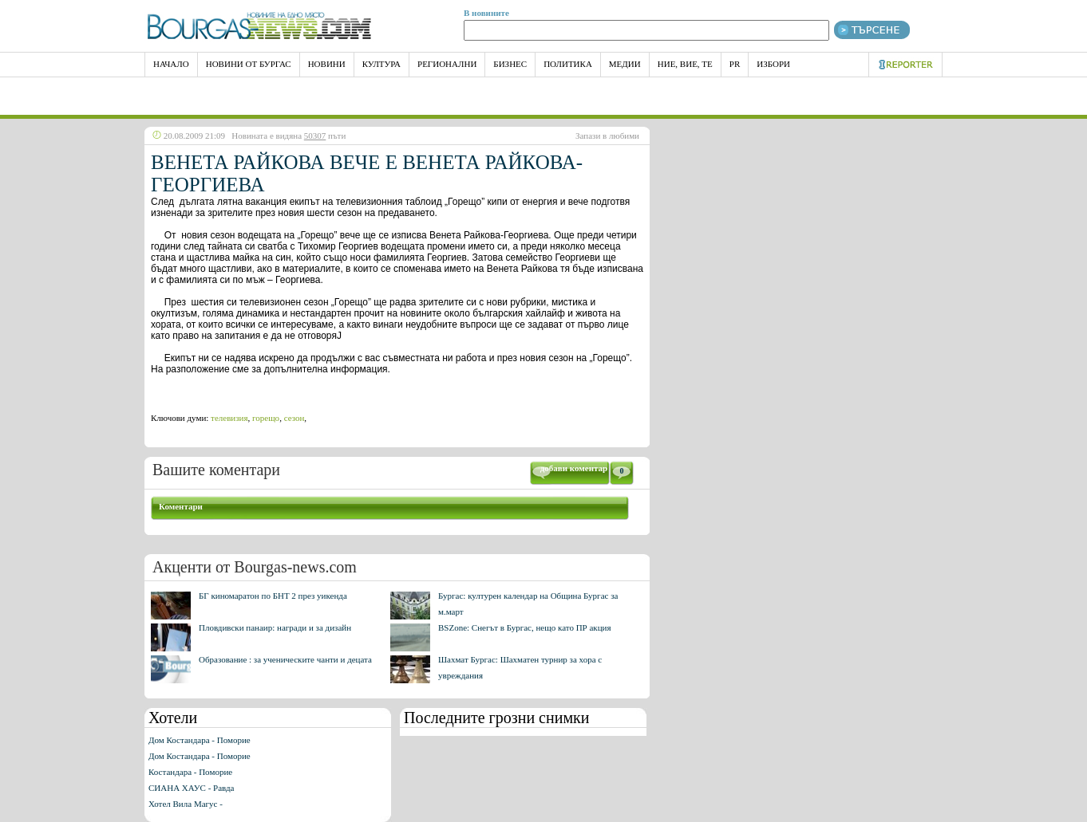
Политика (568, 64)
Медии (625, 64)
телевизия (229, 418)
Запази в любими (607, 135)
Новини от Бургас (248, 64)
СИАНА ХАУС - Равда (191, 788)
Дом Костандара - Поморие (199, 740)
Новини (327, 64)
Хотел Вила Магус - (185, 803)
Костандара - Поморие (190, 772)
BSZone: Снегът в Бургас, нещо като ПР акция (524, 627)
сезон (294, 418)
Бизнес (510, 64)
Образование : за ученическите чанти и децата (285, 659)
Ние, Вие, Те (685, 64)
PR (734, 64)
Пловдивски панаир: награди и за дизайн (275, 627)
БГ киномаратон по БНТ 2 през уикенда (273, 595)
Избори (773, 64)
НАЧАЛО (171, 64)
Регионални (446, 64)
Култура (381, 64)
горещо (265, 418)
